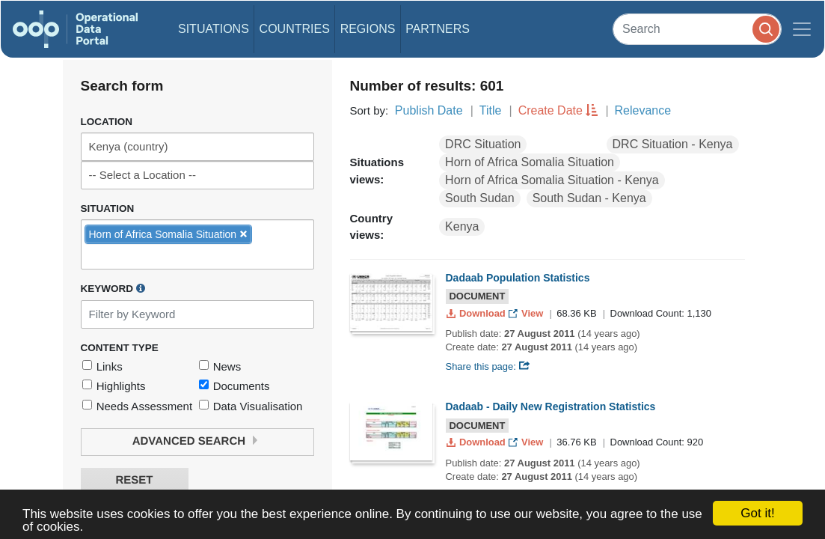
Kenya (462, 226)
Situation (108, 208)
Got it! (757, 513)
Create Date (550, 110)
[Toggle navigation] (802, 29)
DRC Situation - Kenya (673, 144)
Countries (295, 28)
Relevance (643, 110)
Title (490, 110)
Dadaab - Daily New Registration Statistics (551, 406)
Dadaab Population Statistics (518, 278)
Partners (437, 28)
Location (107, 121)
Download (478, 313)
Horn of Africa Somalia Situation (529, 162)
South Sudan (480, 198)
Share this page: (488, 366)
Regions (368, 28)
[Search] (697, 28)
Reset (134, 480)
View (527, 313)
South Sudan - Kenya (589, 198)
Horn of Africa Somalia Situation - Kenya (551, 180)
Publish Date (429, 110)
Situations (213, 28)
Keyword (113, 288)
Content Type (120, 347)
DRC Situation (483, 144)
